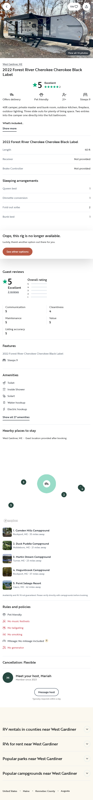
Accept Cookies (46, 788)
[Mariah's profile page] (8, 677)
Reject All (46, 778)
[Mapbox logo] (11, 521)
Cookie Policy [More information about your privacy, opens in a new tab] (20, 762)
